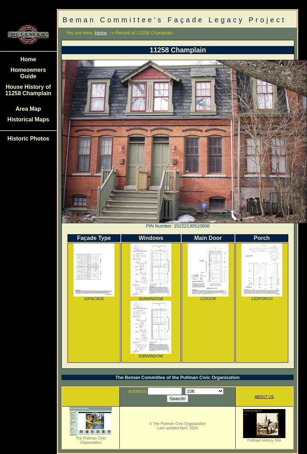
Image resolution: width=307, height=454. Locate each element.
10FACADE (93, 297)
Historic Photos (28, 139)
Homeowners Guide (28, 73)
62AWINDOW (150, 297)
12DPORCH (261, 297)
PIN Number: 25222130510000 (178, 226)
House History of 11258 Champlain (28, 90)
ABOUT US (264, 397)
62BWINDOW (150, 354)
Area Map (28, 109)
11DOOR (208, 297)
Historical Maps (28, 119)
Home (28, 59)
